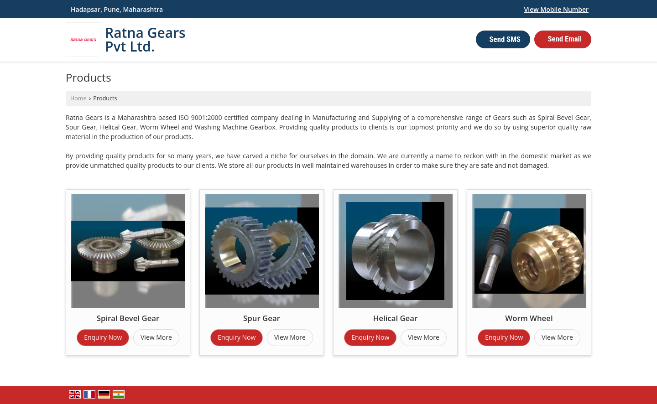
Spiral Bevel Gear (128, 318)
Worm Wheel (529, 318)
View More (156, 337)
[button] (556, 9)
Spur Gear (261, 318)
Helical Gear (395, 318)
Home (78, 98)
